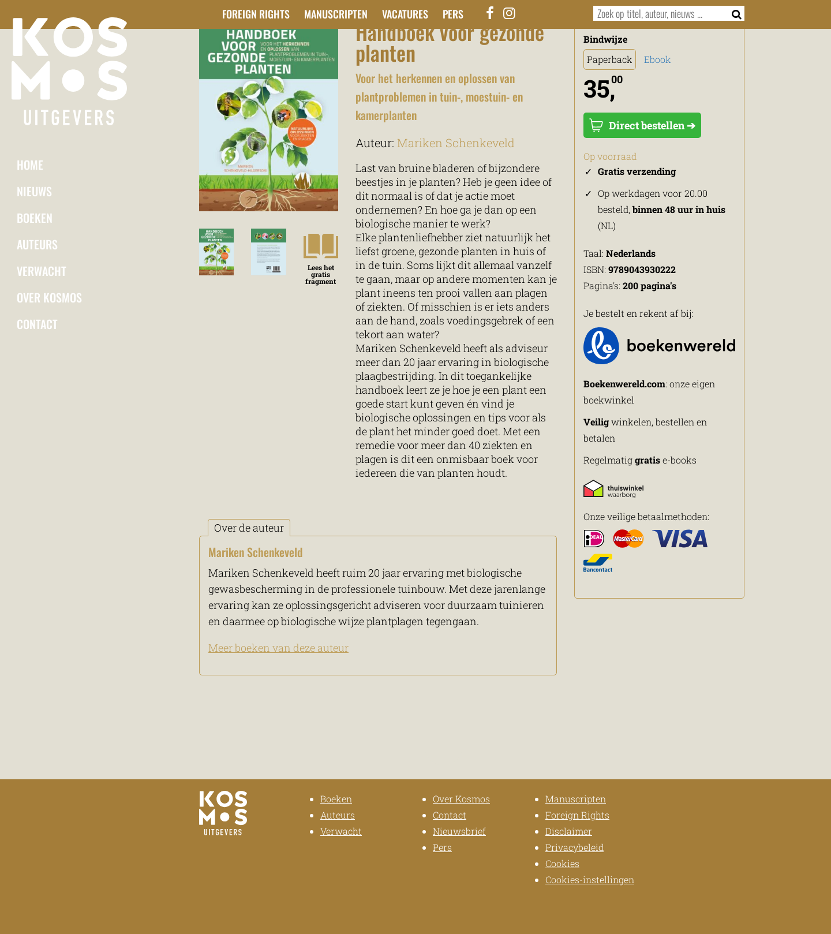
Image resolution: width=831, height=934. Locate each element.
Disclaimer (568, 831)
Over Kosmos (49, 297)
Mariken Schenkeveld (456, 142)
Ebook (657, 59)
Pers (453, 13)
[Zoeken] (733, 13)
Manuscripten (336, 13)
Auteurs (37, 244)
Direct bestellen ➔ (642, 125)
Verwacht (41, 270)
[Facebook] (490, 12)
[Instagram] (509, 12)
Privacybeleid (574, 847)
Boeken (35, 217)
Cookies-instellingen (589, 879)
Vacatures (405, 13)
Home (30, 164)
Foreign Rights (256, 13)
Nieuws (34, 191)
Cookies (562, 863)
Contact (37, 323)
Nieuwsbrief (459, 831)
